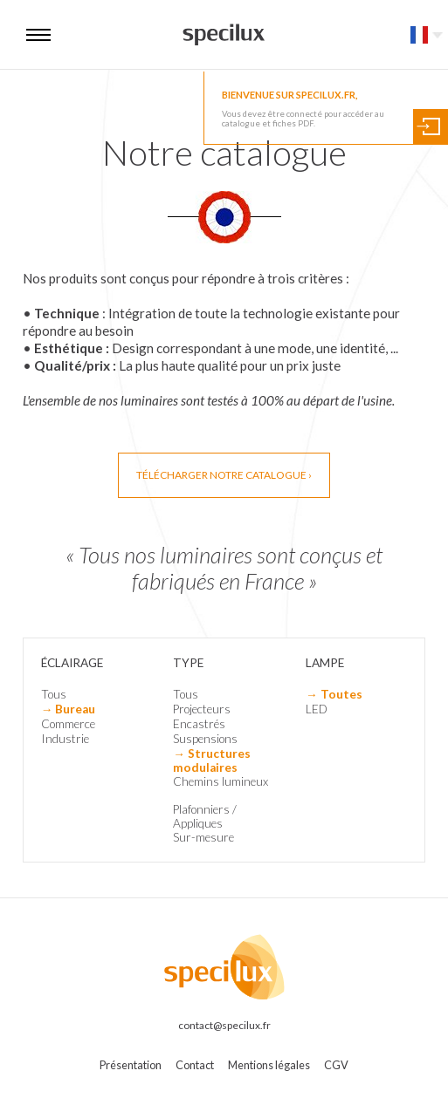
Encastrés (199, 724)
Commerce (68, 724)
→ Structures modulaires (212, 760)
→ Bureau (68, 709)
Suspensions (205, 739)
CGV (336, 1065)
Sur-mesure (203, 837)
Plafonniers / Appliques (205, 816)
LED (316, 709)
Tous (53, 694)
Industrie (65, 739)
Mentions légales (269, 1065)
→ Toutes (334, 694)
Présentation (131, 1065)
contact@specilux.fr (224, 1025)
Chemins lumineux (220, 781)
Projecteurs (202, 709)
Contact (195, 1065)
